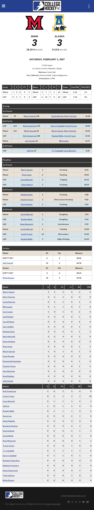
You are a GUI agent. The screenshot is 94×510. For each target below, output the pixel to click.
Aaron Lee (7, 416)
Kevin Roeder (8, 356)
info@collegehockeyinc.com (73, 495)
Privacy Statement (52, 504)
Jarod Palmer (8, 322)
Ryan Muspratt (26, 224)
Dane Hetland (9, 341)
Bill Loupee (64, 141)
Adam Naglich (9, 421)
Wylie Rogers (8, 278)
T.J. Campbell (57, 151)
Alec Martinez (9, 371)
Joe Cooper (30, 141)
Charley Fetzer (26, 199)
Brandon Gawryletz (11, 460)
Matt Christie (70, 116)
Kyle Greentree (29, 126)
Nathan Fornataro (11, 465)
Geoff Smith (8, 317)
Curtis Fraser (71, 126)
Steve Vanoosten (10, 470)
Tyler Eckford (27, 184)
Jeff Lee (30, 151)
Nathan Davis (27, 194)
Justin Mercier (57, 116)
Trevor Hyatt (8, 446)
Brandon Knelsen (10, 426)
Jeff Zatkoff (8, 263)
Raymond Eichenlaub (12, 361)
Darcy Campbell (58, 126)
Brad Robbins (8, 376)
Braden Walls (57, 136)
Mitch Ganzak (30, 131)
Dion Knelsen (27, 204)
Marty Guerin (29, 116)
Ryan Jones (27, 175)
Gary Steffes (8, 327)
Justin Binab (8, 436)
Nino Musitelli (9, 336)
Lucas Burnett (70, 151)
